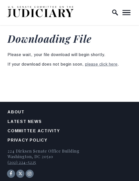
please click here (101, 64)
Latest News (25, 121)
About (16, 112)
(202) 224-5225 (22, 162)
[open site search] (115, 12)
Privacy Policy (27, 140)
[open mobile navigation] (126, 12)
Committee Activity (34, 131)
